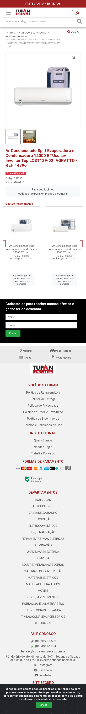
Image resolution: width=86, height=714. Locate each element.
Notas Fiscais (61, 357)
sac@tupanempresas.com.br (43, 651)
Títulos (25, 357)
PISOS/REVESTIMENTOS (43, 597)
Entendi (44, 705)
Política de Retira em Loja (43, 392)
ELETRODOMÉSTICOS (43, 525)
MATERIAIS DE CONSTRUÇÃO (43, 571)
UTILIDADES (43, 623)
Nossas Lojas (43, 447)
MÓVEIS (43, 590)
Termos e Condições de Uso (43, 425)
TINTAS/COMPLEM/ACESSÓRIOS (43, 616)
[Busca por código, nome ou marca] (39, 21)
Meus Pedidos (60, 350)
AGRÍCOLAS (43, 499)
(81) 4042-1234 (43, 646)
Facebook (43, 670)
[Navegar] (4, 244)
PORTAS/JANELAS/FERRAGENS (43, 603)
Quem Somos (43, 440)
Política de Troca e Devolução (43, 412)
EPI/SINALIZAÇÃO (43, 532)
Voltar (73, 31)
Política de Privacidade (43, 405)
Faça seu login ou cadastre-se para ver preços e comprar (43, 191)
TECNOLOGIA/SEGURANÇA (43, 610)
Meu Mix (25, 350)
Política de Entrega (43, 399)
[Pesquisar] (79, 21)
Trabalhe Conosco (43, 453)
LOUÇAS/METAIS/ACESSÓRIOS (43, 564)
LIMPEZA (43, 558)
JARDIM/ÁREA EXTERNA (43, 551)
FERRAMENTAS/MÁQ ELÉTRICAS (43, 538)
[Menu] (9, 13)
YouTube (43, 675)
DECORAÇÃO (43, 519)
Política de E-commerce (43, 418)
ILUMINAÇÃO (43, 545)
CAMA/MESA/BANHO (43, 512)
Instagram (43, 665)
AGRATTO (19, 182)
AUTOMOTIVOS (43, 506)
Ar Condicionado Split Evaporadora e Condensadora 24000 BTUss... (21, 249)
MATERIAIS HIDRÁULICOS (43, 584)
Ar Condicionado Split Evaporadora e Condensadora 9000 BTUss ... (64, 249)
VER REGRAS (53, 3)
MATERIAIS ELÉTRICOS (43, 577)
